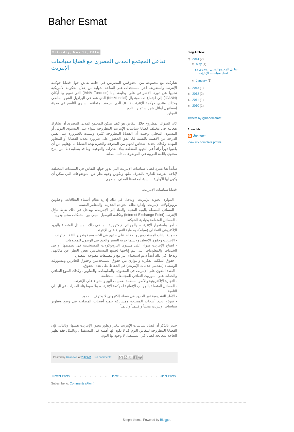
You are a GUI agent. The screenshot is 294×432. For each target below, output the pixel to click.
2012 (196, 94)
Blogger (165, 420)
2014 (196, 59)
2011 (196, 100)
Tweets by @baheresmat (204, 118)
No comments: (103, 357)
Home (115, 376)
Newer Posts (61, 376)
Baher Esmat (77, 21)
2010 (196, 105)
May (199, 64)
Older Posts (168, 376)
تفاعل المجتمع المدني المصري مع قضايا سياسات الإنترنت (216, 71)
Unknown (199, 135)
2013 (196, 88)
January (201, 80)
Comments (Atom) (82, 383)
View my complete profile (204, 142)
